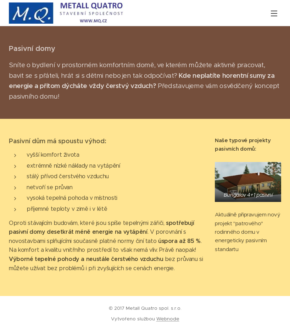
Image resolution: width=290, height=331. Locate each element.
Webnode (167, 319)
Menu (274, 13)
